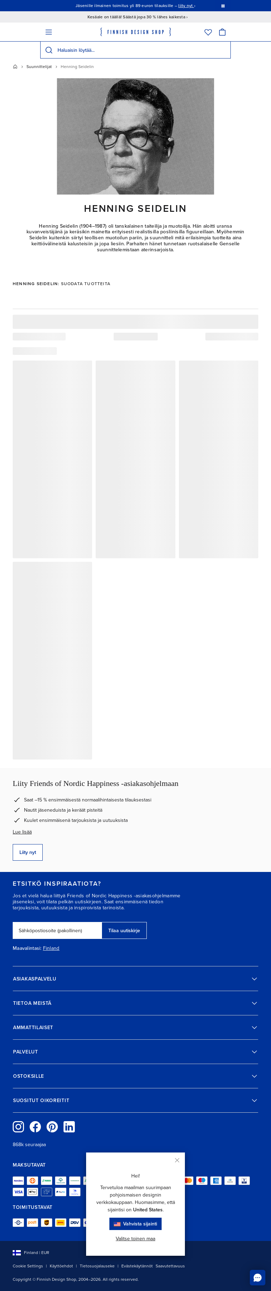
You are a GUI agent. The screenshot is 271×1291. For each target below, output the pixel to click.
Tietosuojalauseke (97, 1266)
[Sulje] (177, 1160)
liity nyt (186, 5)
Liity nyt (27, 852)
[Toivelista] (208, 32)
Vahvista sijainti (135, 1224)
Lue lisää (22, 832)
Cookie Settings (28, 1266)
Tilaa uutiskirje (124, 931)
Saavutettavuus (170, 1266)
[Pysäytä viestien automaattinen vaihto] (223, 5)
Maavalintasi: (27, 948)
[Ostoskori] (222, 32)
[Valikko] (49, 32)
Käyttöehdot (61, 1266)
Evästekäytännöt (137, 1266)
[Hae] (48, 50)
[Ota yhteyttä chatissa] (257, 1277)
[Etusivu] (15, 66)
